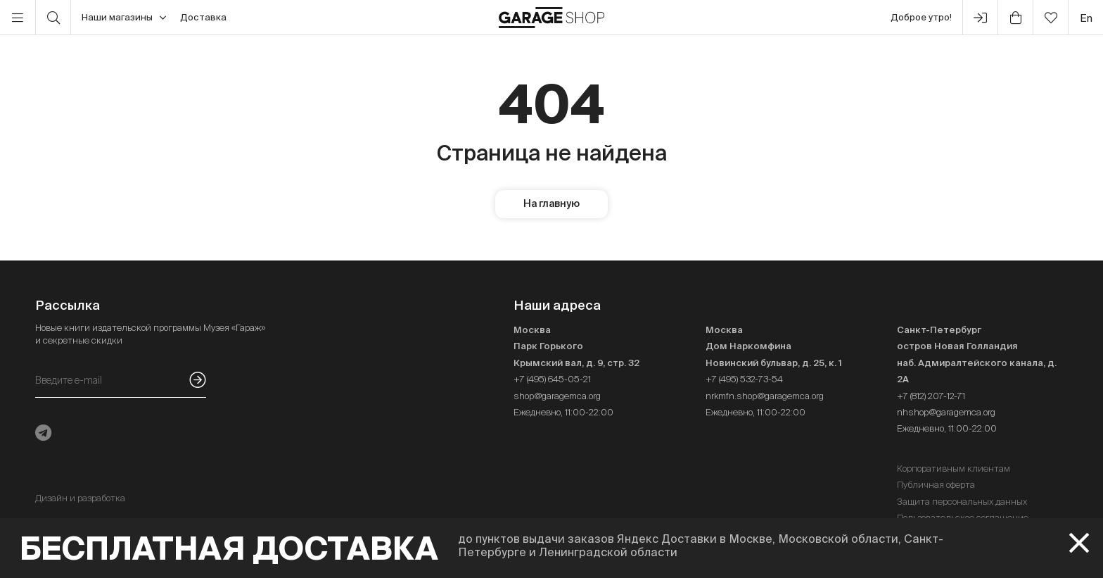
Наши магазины (124, 17)
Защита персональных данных (962, 501)
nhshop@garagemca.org (946, 412)
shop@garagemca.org (557, 396)
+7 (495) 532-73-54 (744, 379)
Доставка (203, 17)
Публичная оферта (936, 484)
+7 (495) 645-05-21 (552, 379)
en (1086, 18)
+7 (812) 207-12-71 (931, 396)
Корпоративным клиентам (953, 468)
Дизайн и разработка (80, 498)
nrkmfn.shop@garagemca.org (765, 396)
